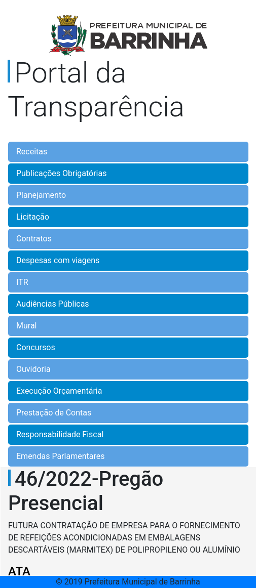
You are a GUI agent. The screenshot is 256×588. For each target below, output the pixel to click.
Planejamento (41, 195)
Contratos (34, 238)
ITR (22, 282)
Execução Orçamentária (59, 391)
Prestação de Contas (53, 412)
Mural (26, 325)
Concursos (35, 347)
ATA (19, 571)
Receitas (31, 151)
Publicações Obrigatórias (61, 173)
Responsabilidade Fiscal (59, 434)
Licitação (32, 217)
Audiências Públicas (52, 304)
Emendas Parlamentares (60, 456)
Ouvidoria (33, 369)
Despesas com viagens (57, 260)
